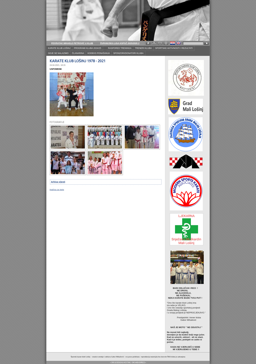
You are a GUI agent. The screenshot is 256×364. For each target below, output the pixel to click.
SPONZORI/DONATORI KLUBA (128, 53)
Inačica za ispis (57, 189)
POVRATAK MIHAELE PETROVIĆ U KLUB (72, 43)
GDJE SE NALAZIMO (58, 53)
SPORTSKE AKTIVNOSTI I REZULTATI (174, 48)
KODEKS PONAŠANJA (99, 53)
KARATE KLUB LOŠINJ (59, 48)
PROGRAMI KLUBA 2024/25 (87, 48)
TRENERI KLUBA (143, 48)
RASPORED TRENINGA (120, 48)
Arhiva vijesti (58, 182)
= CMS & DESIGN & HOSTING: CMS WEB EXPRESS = (128, 362)
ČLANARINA (78, 53)
